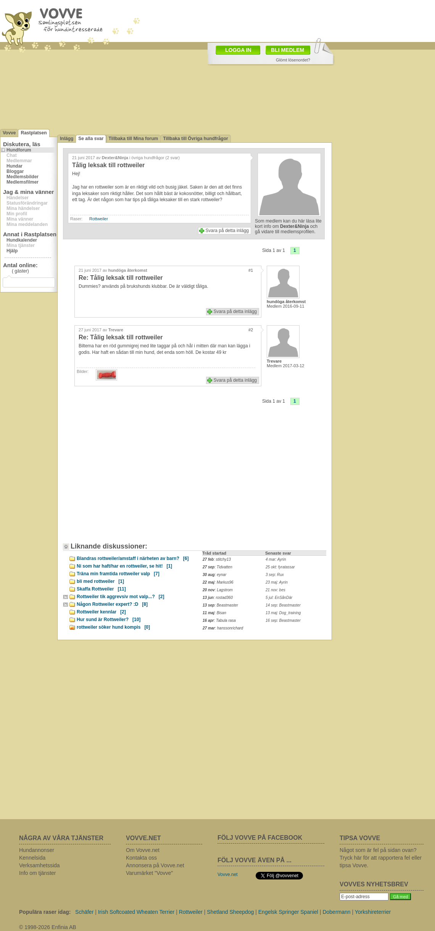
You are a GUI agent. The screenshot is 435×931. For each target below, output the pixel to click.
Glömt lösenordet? (293, 60)
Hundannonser (36, 850)
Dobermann (336, 912)
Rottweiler (98, 218)
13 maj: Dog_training (283, 613)
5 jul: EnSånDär (279, 597)
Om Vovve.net (143, 850)
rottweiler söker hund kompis (113, 627)
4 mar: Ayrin (276, 559)
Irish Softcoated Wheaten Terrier (136, 912)
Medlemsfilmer (22, 182)
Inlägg (66, 138)
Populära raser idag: (45, 912)
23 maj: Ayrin (277, 582)
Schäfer (84, 912)
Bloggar (15, 171)
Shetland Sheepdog (230, 912)
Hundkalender (21, 240)
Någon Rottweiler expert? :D (112, 604)
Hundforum (18, 150)
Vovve (9, 133)
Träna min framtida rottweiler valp (118, 573)
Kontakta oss (141, 858)
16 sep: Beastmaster (283, 620)
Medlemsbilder (22, 176)
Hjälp (12, 250)
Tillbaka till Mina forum (133, 138)
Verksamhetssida (39, 865)
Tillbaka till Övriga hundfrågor (195, 138)
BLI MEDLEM (287, 50)
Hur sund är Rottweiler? (108, 619)
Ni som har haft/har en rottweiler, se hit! (124, 566)
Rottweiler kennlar (101, 612)
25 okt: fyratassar (280, 567)
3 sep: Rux (275, 575)
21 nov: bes (275, 590)
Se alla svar (90, 138)
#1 (250, 270)
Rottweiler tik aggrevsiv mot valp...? (120, 596)
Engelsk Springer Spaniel (288, 912)
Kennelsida (32, 858)
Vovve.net (228, 874)
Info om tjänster (37, 873)
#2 (250, 330)
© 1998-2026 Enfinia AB (47, 927)
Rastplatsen (34, 133)
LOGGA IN (238, 50)
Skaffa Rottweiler (101, 589)
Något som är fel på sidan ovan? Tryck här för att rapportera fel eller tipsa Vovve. (381, 857)
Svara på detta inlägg (227, 230)
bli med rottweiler (100, 581)
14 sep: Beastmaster (283, 605)
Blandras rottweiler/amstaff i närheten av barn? (132, 558)
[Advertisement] (131, 479)
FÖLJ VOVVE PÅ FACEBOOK (260, 837)
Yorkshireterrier (373, 912)
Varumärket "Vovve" (149, 873)
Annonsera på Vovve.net (155, 865)
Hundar (14, 166)
